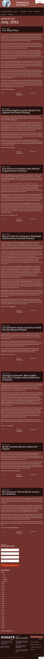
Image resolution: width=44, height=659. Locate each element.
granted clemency (22, 242)
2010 (3, 616)
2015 (3, 605)
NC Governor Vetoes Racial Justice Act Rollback (20, 493)
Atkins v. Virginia (18, 175)
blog (40, 118)
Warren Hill (5, 195)
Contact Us (3, 14)
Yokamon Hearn (4, 290)
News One (11, 425)
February (5, 579)
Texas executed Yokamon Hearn (8, 178)
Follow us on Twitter (34, 644)
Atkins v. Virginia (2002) (28, 400)
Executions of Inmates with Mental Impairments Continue (20, 169)
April (4, 576)
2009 (3, 618)
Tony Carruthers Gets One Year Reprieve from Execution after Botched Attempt (21, 646)
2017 (3, 601)
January (5, 581)
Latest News (23, 11)
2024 (3, 585)
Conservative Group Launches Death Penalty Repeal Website (21, 328)
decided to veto (28, 498)
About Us (16, 11)
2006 (3, 625)
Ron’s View (17, 470)
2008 (3, 620)
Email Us (32, 649)
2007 (3, 622)
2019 (3, 596)
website (15, 119)
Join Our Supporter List (6, 11)
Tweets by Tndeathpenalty (6, 630)
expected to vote (28, 510)
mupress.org (11, 147)
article (12, 43)
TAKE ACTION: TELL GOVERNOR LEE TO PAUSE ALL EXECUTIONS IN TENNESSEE (22, 642)
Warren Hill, (19, 266)
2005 (3, 627)
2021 (3, 592)
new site (3, 333)
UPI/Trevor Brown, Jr (10, 89)
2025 (3, 583)
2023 (3, 587)
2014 (3, 607)
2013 (3, 609)
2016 (3, 603)
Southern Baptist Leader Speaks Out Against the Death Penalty (21, 111)
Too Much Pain (10, 30)
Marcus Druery (26, 203)
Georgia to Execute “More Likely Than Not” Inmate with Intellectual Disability (20, 377)
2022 (3, 590)
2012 (3, 612)
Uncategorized (19, 94)
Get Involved (37, 11)
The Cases (30, 11)
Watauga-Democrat (14, 527)
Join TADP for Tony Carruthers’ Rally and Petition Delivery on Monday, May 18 (22, 650)
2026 (3, 572)
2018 (3, 598)
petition (20, 421)
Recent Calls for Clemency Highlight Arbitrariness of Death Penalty (21, 237)
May (4, 574)
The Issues (10, 14)
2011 (3, 614)
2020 (3, 594)
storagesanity (12, 306)
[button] (41, 658)
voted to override (33, 453)
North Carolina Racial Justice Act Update (20, 447)
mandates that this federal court (8, 402)
